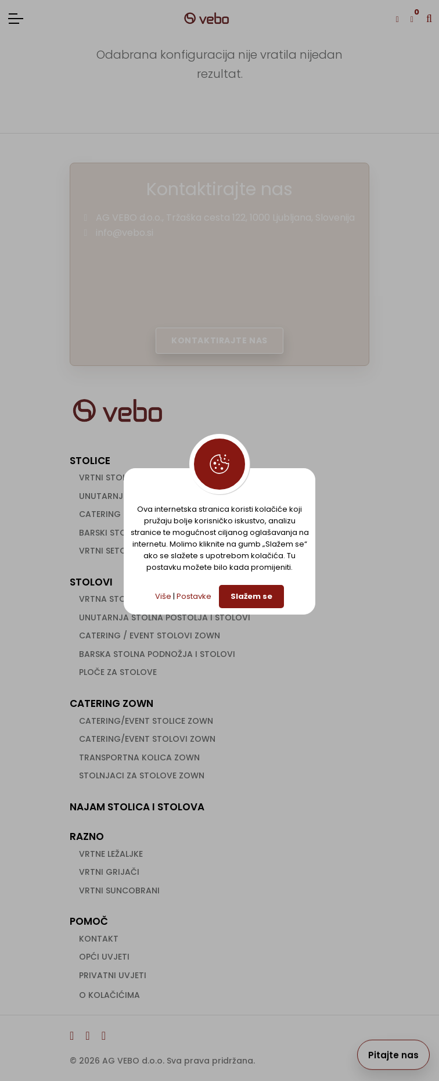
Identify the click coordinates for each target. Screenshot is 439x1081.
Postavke (194, 596)
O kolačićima (109, 995)
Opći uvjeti (104, 957)
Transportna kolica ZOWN (139, 757)
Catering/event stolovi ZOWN (147, 739)
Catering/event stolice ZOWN (146, 721)
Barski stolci (109, 532)
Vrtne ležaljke (111, 854)
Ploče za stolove (118, 672)
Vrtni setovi (107, 550)
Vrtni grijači (109, 872)
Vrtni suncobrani (119, 890)
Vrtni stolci (107, 477)
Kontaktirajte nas (219, 340)
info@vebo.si (124, 232)
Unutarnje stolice (121, 496)
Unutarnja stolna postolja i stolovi (164, 617)
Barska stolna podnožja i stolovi (157, 654)
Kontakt (98, 938)
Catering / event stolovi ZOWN (149, 635)
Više (163, 596)
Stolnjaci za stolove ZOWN (141, 775)
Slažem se (251, 596)
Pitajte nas (393, 1055)
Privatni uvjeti (112, 975)
